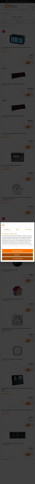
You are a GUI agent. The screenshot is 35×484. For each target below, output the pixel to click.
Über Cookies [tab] (28, 229)
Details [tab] (17, 229)
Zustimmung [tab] (6, 229)
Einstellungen (17, 254)
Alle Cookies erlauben (17, 251)
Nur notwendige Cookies (18, 258)
